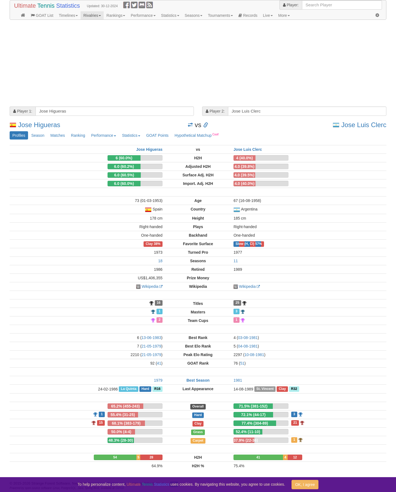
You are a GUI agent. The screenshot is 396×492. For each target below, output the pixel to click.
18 (160, 261)
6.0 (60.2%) (124, 166)
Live (268, 15)
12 (295, 457)
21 (295, 423)
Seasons (193, 15)
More (284, 15)
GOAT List (42, 15)
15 (101, 423)
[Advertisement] (175, 63)
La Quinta (128, 389)
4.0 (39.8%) (244, 166)
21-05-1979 (151, 346)
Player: (291, 5)
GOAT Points (157, 135)
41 (159, 363)
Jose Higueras (39, 125)
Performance (143, 15)
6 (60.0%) (124, 158)
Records (247, 15)
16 (159, 303)
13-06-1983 (151, 337)
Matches (57, 135)
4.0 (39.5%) (244, 175)
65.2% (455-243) (125, 406)
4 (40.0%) (244, 158)
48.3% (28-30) (121, 440)
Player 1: (22, 111)
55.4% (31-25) (123, 414)
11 (235, 261)
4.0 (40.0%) (244, 183)
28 (151, 457)
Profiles (18, 135)
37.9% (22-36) (245, 440)
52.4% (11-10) (248, 432)
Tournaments (220, 15)
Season (37, 135)
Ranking (78, 135)
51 (242, 363)
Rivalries (92, 15)
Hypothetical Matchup (197, 135)
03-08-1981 (248, 337)
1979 (158, 380)
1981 (237, 380)
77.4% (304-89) (254, 423)
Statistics (170, 15)
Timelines (68, 15)
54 (115, 457)
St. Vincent (265, 389)
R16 (157, 389)
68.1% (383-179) (126, 423)
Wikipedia (150, 286)
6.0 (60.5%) (124, 175)
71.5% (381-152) (253, 406)
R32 (294, 389)
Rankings (115, 15)
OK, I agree (305, 484)
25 (237, 303)
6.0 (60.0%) (124, 183)
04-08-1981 (248, 346)
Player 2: (215, 111)
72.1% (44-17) (253, 414)
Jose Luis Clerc (363, 125)
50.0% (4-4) (121, 432)
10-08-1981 (254, 354)
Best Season (198, 380)
